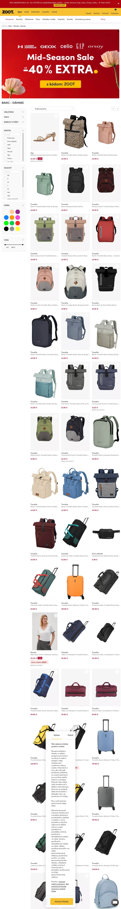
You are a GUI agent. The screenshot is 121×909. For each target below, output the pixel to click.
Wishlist (97, 11)
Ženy (20, 12)
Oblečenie (29, 19)
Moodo (33, 583)
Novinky (19, 19)
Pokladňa (114, 11)
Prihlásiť (105, 11)
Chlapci (45, 12)
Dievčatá (35, 12)
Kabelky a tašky (48, 19)
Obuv (38, 19)
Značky (70, 19)
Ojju (32, 84)
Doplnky (61, 19)
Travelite (64, 84)
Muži (26, 12)
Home (54, 12)
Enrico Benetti (97, 485)
